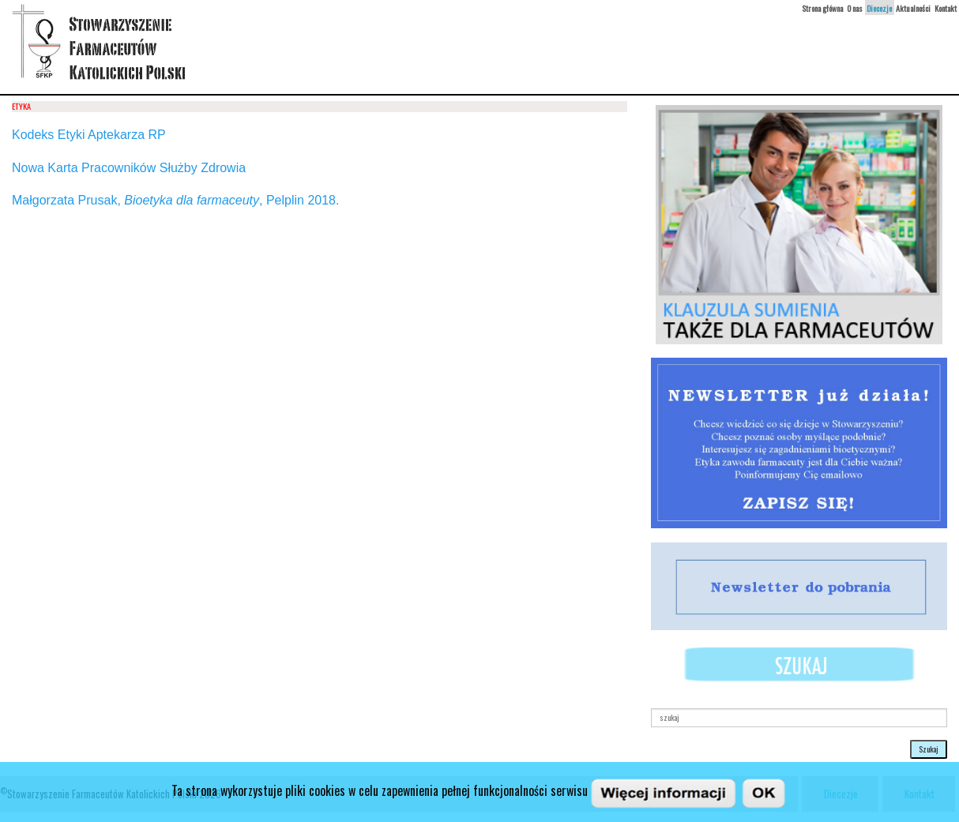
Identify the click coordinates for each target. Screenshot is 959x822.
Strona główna (822, 8)
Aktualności (913, 8)
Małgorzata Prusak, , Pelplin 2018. (175, 200)
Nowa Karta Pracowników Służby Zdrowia (129, 168)
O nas (855, 8)
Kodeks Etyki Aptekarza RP (89, 134)
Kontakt (946, 8)
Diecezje (879, 8)
